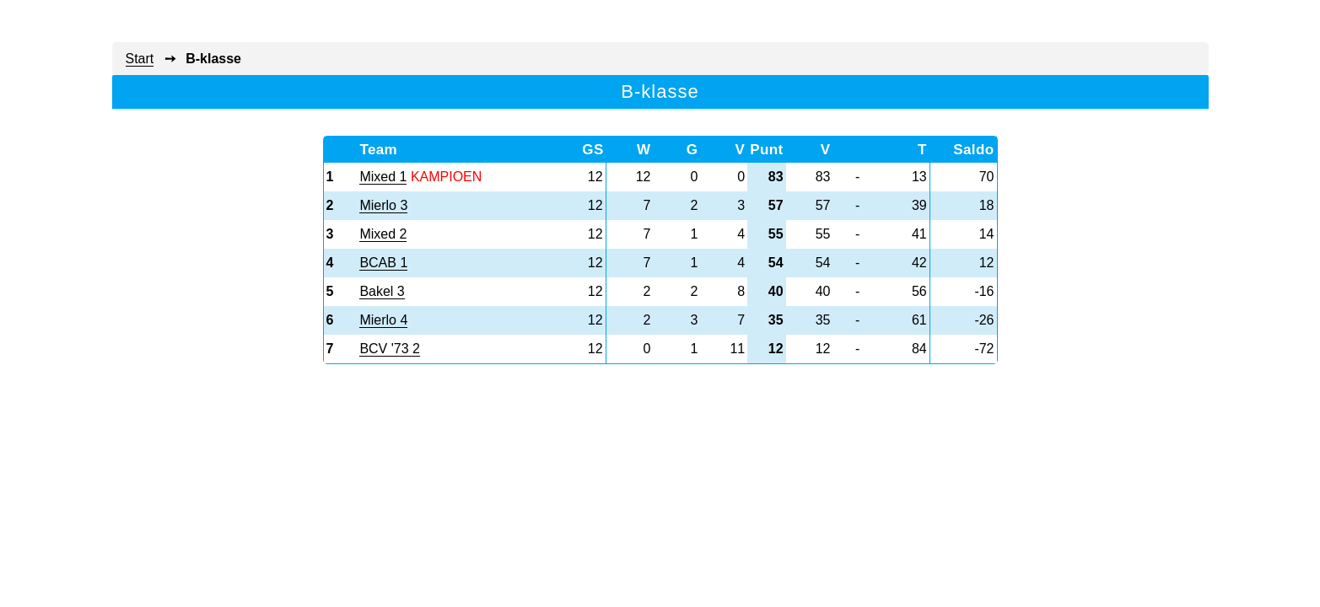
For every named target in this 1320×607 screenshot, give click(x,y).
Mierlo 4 (383, 320)
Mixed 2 (383, 234)
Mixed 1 (383, 176)
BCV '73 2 (389, 348)
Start (140, 58)
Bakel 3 (381, 291)
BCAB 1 (383, 262)
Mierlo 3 (383, 205)
